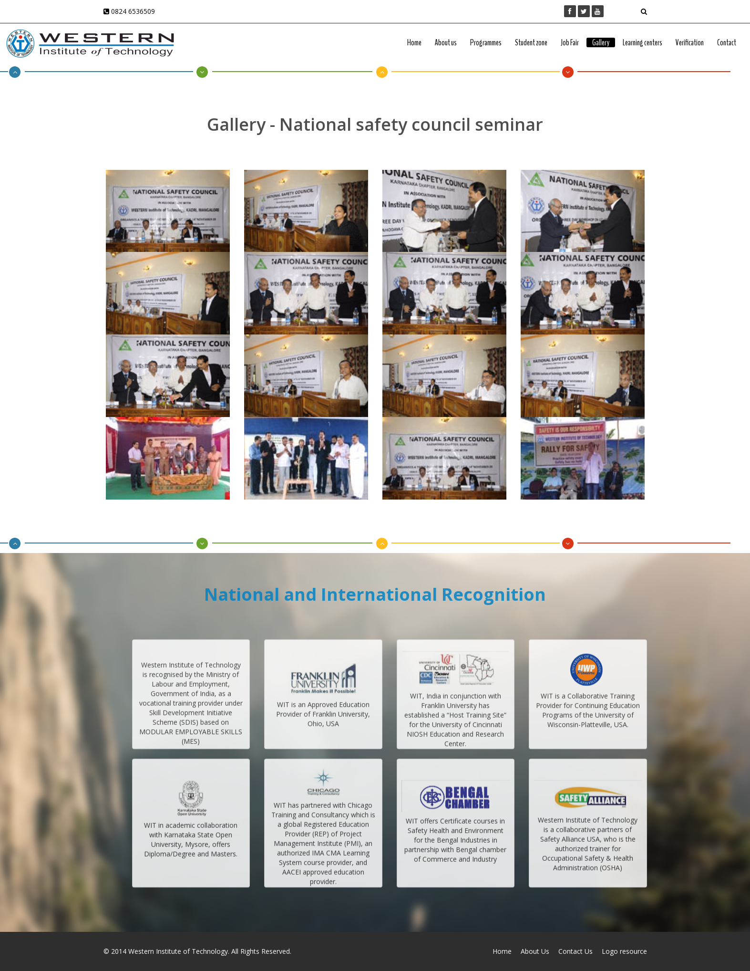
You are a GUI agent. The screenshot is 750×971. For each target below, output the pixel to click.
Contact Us (575, 951)
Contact (726, 42)
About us (446, 42)
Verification (690, 42)
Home (414, 42)
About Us (535, 951)
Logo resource (624, 951)
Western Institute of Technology (178, 951)
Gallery (600, 42)
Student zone (531, 42)
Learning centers (642, 42)
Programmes (486, 42)
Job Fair (570, 42)
